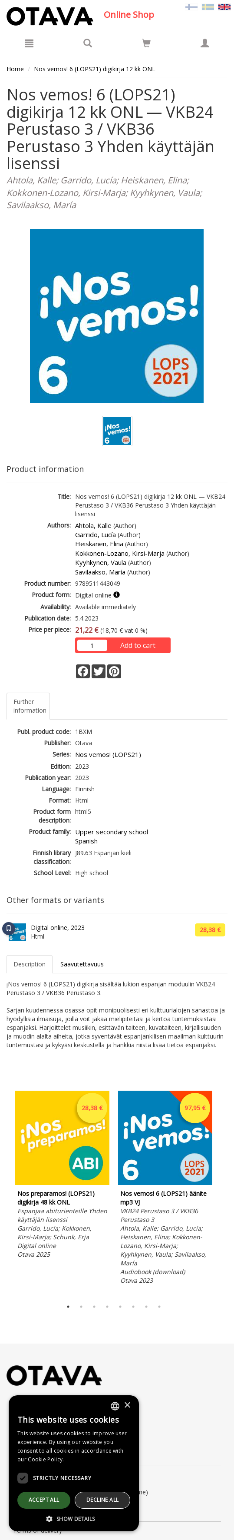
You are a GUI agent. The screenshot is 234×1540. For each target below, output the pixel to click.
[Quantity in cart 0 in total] (146, 44)
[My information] (205, 43)
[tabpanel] (62, 1175)
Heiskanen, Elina (99, 543)
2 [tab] (81, 1306)
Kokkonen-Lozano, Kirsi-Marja (120, 553)
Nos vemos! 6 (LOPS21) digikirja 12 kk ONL (94, 69)
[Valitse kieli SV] (208, 6)
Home (15, 69)
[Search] (87, 43)
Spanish (86, 840)
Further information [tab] (29, 705)
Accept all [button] (44, 1499)
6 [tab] (133, 1306)
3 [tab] (94, 1306)
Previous (4, 1193)
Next (223, 1193)
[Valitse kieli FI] (191, 6)
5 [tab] (120, 1306)
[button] (73, 1518)
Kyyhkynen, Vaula (100, 562)
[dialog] (74, 1463)
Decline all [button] (102, 1499)
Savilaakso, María (100, 572)
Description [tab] (29, 964)
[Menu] (29, 43)
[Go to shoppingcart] (146, 43)
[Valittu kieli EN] (224, 6)
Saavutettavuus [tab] (82, 964)
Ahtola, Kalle (93, 525)
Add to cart (137, 645)
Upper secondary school (111, 831)
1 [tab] (68, 1306)
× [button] (127, 1405)
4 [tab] (107, 1306)
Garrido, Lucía (95, 534)
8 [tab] (159, 1306)
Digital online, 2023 (58, 927)
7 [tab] (146, 1306)
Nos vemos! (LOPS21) (108, 754)
